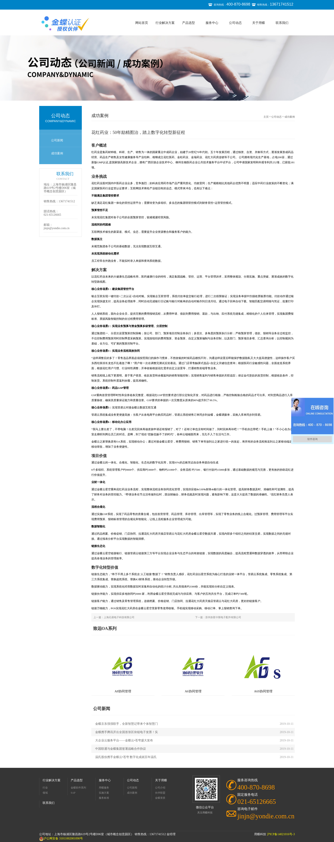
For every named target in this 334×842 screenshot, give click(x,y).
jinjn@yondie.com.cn (56, 228)
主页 (266, 116)
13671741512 (67, 201)
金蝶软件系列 (78, 787)
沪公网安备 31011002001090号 (61, 838)
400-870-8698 (256, 787)
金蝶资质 (160, 797)
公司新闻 (57, 140)
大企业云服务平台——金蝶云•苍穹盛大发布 (124, 740)
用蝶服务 (104, 787)
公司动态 (235, 23)
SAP (73, 792)
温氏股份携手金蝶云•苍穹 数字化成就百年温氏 (126, 757)
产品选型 (188, 23)
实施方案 (104, 792)
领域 (45, 792)
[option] (167, 68)
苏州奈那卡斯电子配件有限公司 (223, 617)
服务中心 (212, 23)
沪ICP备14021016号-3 (281, 834)
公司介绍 (160, 787)
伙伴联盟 (160, 792)
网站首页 (141, 23)
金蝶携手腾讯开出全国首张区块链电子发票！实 (126, 732)
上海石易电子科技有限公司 (119, 617)
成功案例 (57, 153)
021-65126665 (52, 214)
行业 (45, 787)
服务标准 (104, 797)
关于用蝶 (258, 23)
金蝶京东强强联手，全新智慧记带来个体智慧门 (126, 723)
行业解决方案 (165, 23)
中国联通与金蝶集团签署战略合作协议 (120, 748)
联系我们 (282, 23)
